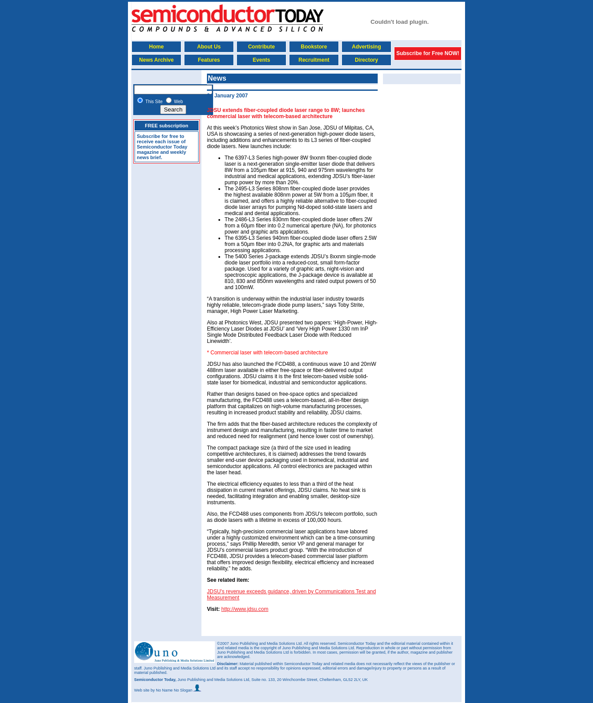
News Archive (156, 60)
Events (261, 60)
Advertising (366, 47)
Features (209, 60)
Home (156, 47)
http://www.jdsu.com (244, 609)
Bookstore (314, 47)
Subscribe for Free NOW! (427, 53)
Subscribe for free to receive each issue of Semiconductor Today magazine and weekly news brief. (162, 147)
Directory (366, 60)
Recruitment (313, 60)
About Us (209, 47)
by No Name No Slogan (175, 690)
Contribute (261, 47)
